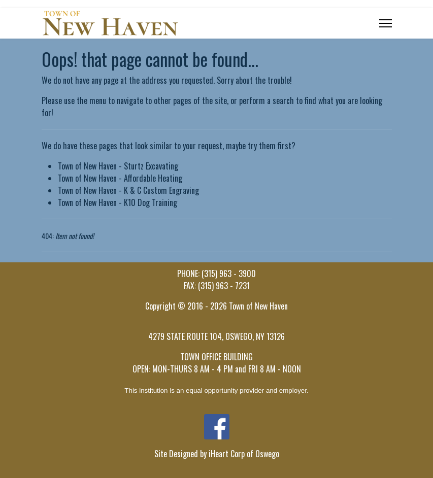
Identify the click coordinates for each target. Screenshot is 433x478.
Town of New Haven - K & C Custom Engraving (128, 190)
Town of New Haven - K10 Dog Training (117, 202)
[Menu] (385, 23)
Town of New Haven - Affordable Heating (120, 178)
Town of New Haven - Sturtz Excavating (118, 166)
